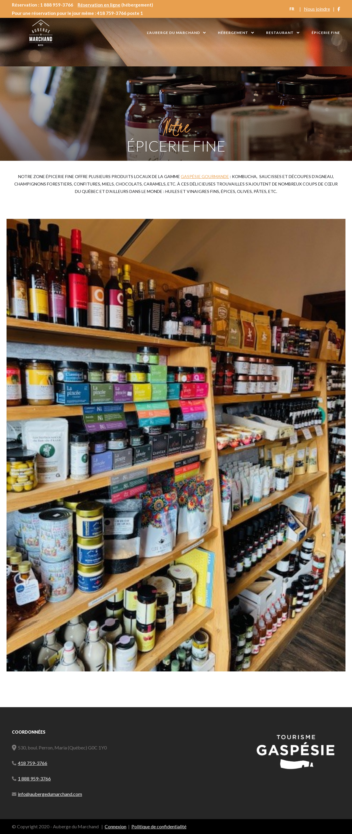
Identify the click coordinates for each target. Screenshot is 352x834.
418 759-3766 (32, 763)
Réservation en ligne (99, 4)
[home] (41, 32)
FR (291, 9)
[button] (176, 33)
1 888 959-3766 (34, 778)
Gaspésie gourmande (205, 176)
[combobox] (292, 8)
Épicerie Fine (326, 32)
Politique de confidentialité (158, 826)
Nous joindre (317, 9)
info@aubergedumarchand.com (50, 794)
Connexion (115, 826)
